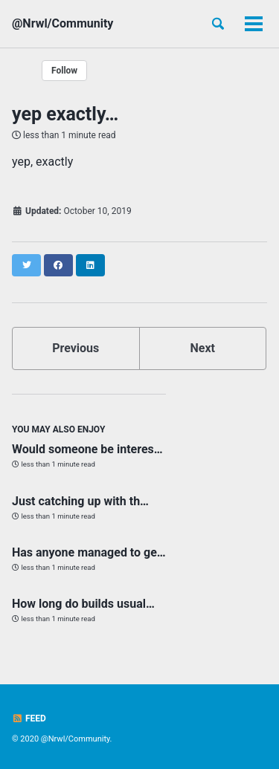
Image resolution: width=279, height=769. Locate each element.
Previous (75, 348)
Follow (64, 70)
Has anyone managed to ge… (89, 552)
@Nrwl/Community (62, 23)
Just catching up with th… (80, 501)
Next (202, 348)
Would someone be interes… (87, 449)
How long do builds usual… (83, 604)
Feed (29, 718)
